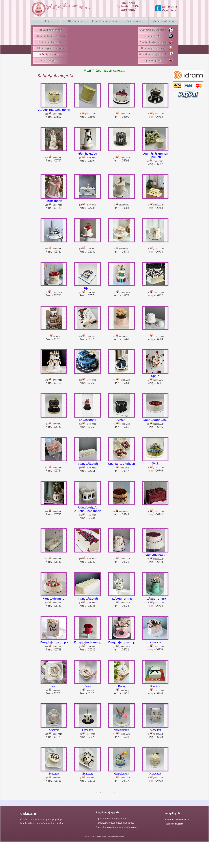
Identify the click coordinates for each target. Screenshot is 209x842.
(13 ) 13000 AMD (87, 511)
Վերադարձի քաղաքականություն (115, 823)
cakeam (179, 824)
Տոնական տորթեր (50, 54)
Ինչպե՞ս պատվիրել (104, 21)
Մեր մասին (75, 21)
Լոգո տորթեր (159, 35)
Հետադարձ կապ (163, 21)
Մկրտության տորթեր (50, 48)
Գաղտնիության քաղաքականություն (117, 827)
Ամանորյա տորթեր (157, 48)
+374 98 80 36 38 (180, 819)
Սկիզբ (46, 21)
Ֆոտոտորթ (134, 21)
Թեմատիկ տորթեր (50, 30)
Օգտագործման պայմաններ (112, 818)
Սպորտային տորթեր (156, 29)
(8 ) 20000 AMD (155, 157)
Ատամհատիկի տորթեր (156, 54)
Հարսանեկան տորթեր (50, 36)
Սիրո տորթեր (158, 60)
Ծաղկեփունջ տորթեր (156, 42)
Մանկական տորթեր (50, 42)
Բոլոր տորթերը (50, 60)
